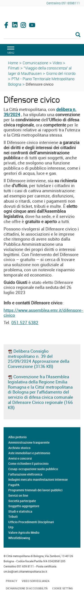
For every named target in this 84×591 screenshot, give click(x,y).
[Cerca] (42, 35)
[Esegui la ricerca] (77, 35)
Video (57, 62)
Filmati (13, 68)
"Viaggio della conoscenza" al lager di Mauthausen (40, 70)
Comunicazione (35, 62)
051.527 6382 (24, 322)
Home (13, 62)
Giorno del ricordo (60, 73)
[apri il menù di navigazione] (10, 49)
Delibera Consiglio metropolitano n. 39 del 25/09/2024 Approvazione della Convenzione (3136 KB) (38, 359)
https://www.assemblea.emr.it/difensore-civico (43, 312)
